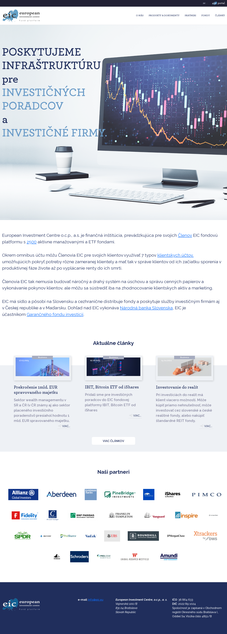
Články (220, 16)
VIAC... (66, 426)
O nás (139, 16)
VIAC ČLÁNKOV (113, 441)
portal (218, 3)
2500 (32, 241)
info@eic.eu (95, 599)
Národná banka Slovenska (146, 307)
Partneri (190, 16)
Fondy (205, 16)
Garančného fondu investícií (55, 314)
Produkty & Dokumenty (164, 16)
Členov (185, 235)
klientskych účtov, (175, 255)
